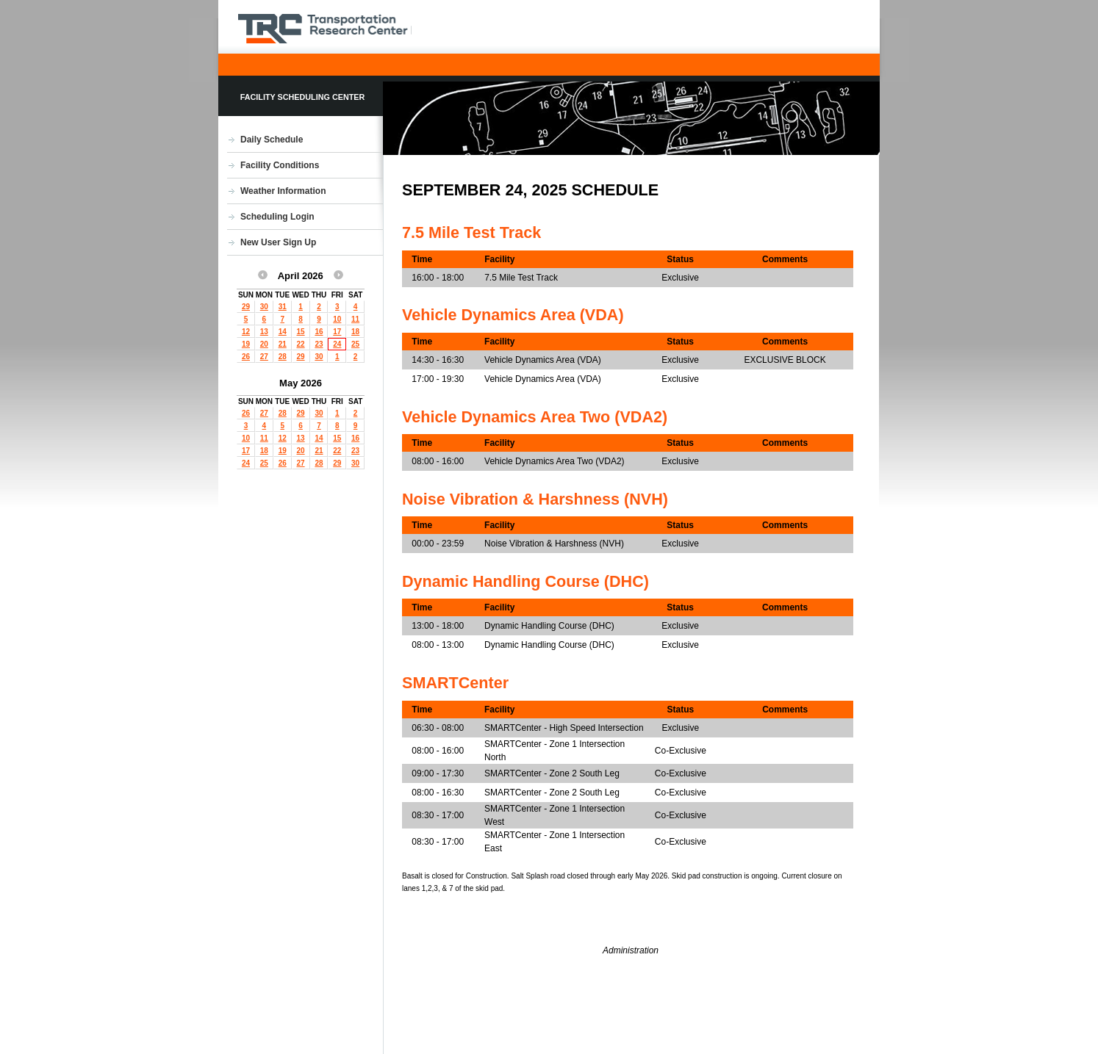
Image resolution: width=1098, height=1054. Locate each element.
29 (246, 307)
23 (319, 344)
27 (264, 357)
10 (337, 319)
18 (355, 332)
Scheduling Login (277, 217)
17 (337, 332)
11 (355, 319)
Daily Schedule (271, 139)
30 (264, 307)
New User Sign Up (278, 242)
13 (264, 332)
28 (283, 357)
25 (355, 344)
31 (283, 307)
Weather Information (283, 191)
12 (246, 332)
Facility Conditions (279, 165)
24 (337, 344)
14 (283, 332)
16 (319, 332)
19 (246, 344)
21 (283, 344)
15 (301, 332)
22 (301, 344)
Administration (631, 950)
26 (246, 357)
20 (264, 344)
